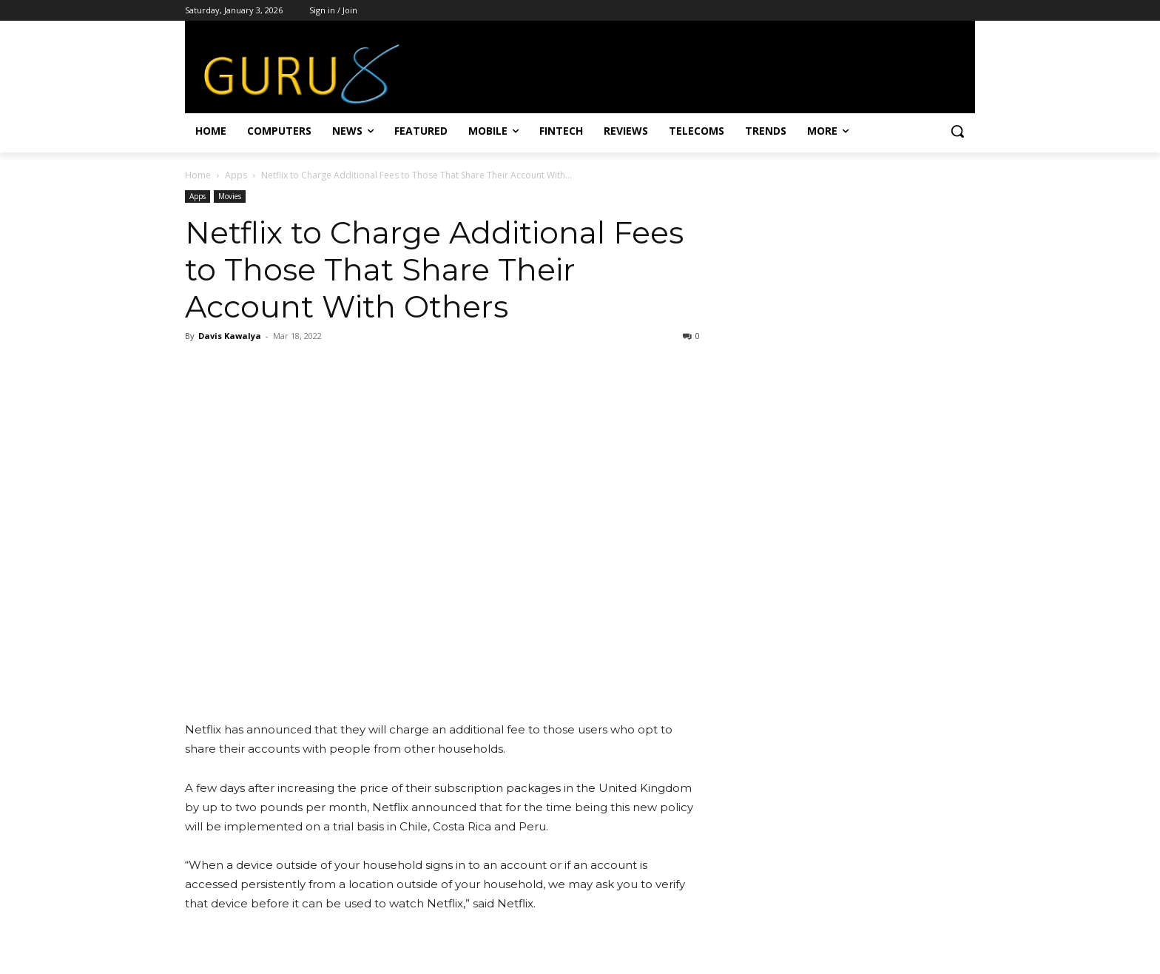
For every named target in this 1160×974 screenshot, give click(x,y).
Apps (236, 175)
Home (198, 175)
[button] (957, 131)
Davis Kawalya (229, 335)
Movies (229, 196)
